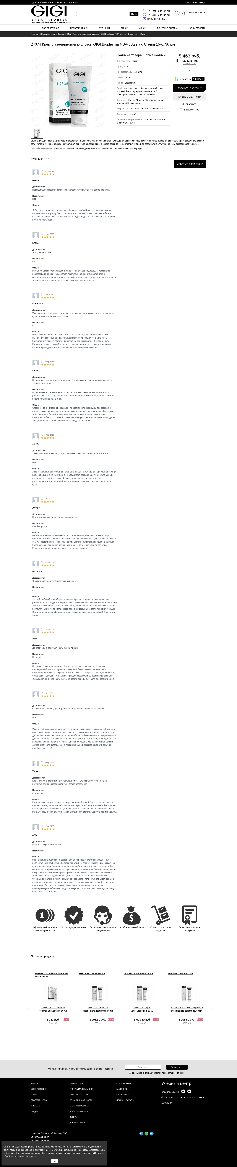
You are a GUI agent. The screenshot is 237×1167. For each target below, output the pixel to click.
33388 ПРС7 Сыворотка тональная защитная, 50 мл (53, 1009)
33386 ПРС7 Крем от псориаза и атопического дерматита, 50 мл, (187, 1009)
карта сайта (167, 1103)
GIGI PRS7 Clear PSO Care (180, 973)
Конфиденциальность (81, 1100)
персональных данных (173, 1073)
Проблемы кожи (79, 28)
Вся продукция (50, 28)
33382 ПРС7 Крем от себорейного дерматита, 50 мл (98, 1009)
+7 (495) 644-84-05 (40, 1137)
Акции (142, 28)
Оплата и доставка (79, 1106)
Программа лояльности (82, 1089)
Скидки (34, 1111)
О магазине (73, 2)
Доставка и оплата (42, 2)
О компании (124, 1083)
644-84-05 (158, 10)
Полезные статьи (125, 1100)
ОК (54, 1161)
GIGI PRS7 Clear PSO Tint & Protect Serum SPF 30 (51, 975)
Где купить (122, 1089)
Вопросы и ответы (79, 1111)
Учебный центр (176, 1083)
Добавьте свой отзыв (190, 164)
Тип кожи (104, 28)
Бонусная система (167, 28)
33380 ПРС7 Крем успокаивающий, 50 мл (142, 1009)
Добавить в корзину (189, 88)
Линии (124, 28)
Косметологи (197, 28)
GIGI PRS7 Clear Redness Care (138, 973)
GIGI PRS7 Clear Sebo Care (92, 973)
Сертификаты (123, 1095)
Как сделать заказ (79, 1095)
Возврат (74, 1117)
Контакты (60, 2)
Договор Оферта (78, 1123)
